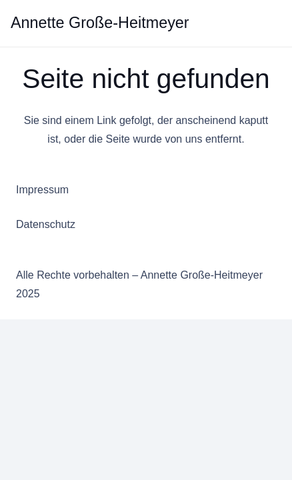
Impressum (42, 189)
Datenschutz (45, 224)
